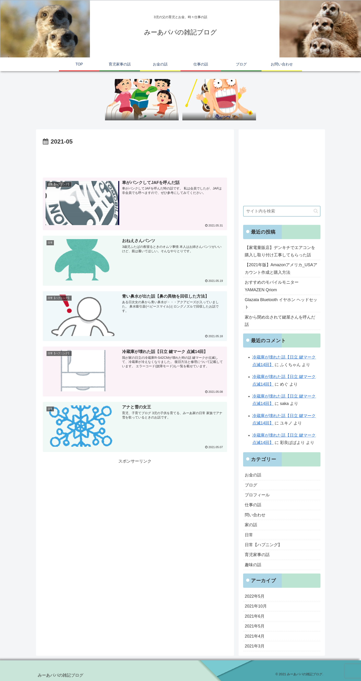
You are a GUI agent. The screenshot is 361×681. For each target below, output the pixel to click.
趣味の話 (253, 564)
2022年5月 (255, 596)
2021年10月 (256, 606)
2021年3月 (255, 646)
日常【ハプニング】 (263, 545)
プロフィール (257, 495)
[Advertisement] (135, 159)
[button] (316, 211)
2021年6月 (255, 616)
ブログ (251, 485)
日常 (249, 535)
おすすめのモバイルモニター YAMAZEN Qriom (272, 286)
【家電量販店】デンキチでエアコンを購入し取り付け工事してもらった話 (280, 251)
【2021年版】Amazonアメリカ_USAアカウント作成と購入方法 (281, 268)
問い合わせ (255, 515)
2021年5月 (255, 626)
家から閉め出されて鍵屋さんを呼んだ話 (280, 321)
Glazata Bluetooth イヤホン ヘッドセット (281, 303)
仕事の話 (253, 505)
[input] (281, 211)
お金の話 (253, 475)
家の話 (251, 525)
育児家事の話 (257, 554)
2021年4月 (255, 636)
